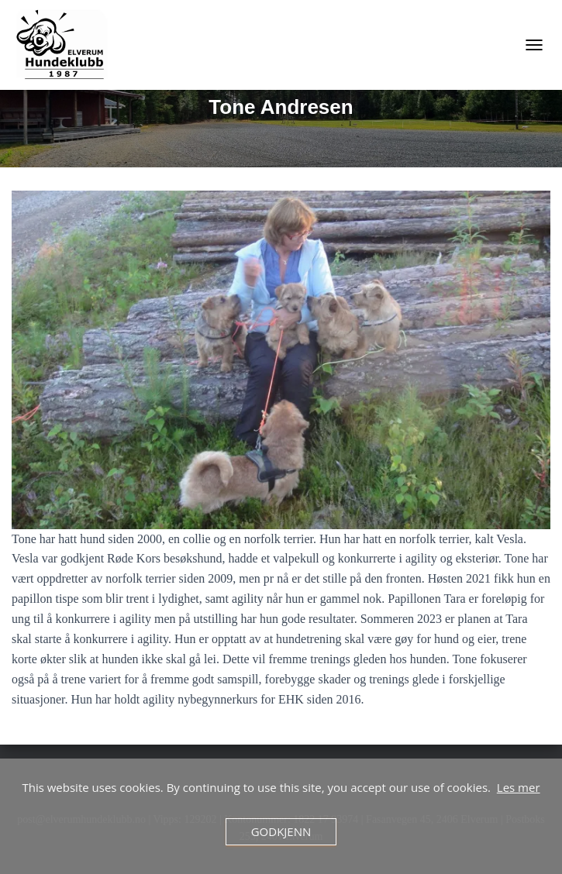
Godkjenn (281, 831)
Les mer (518, 787)
